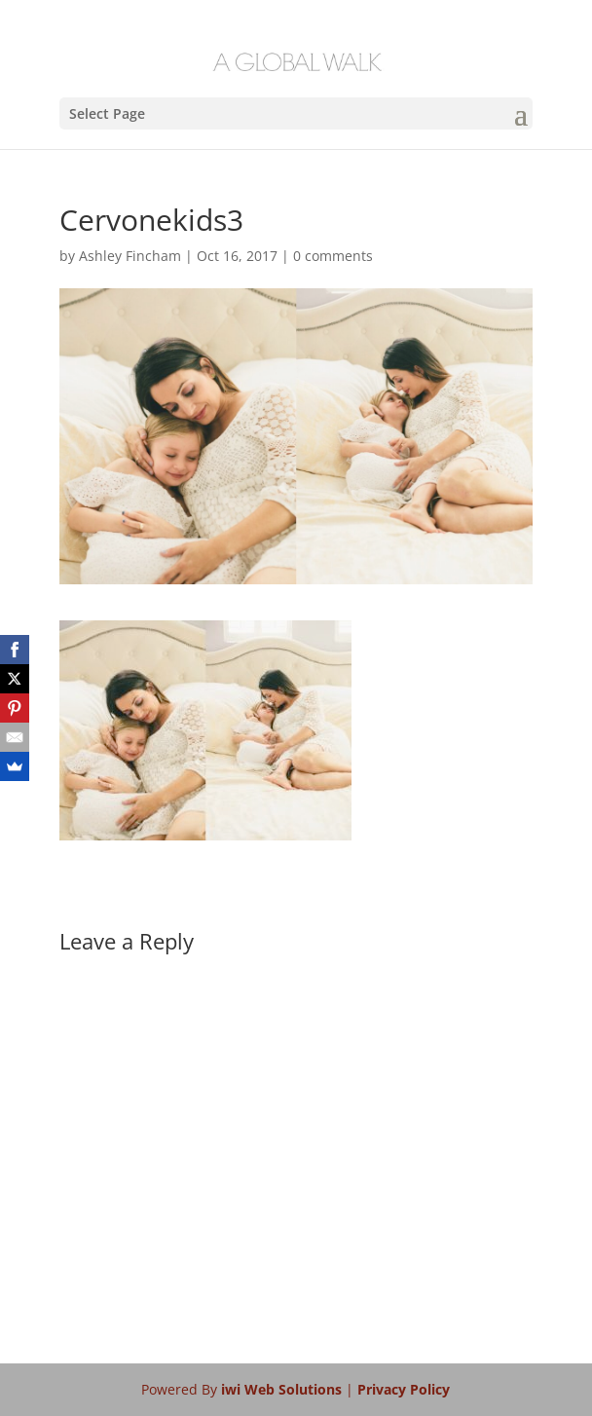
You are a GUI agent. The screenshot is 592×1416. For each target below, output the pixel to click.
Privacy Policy (403, 1389)
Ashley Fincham (130, 255)
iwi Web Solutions (283, 1389)
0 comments (333, 255)
